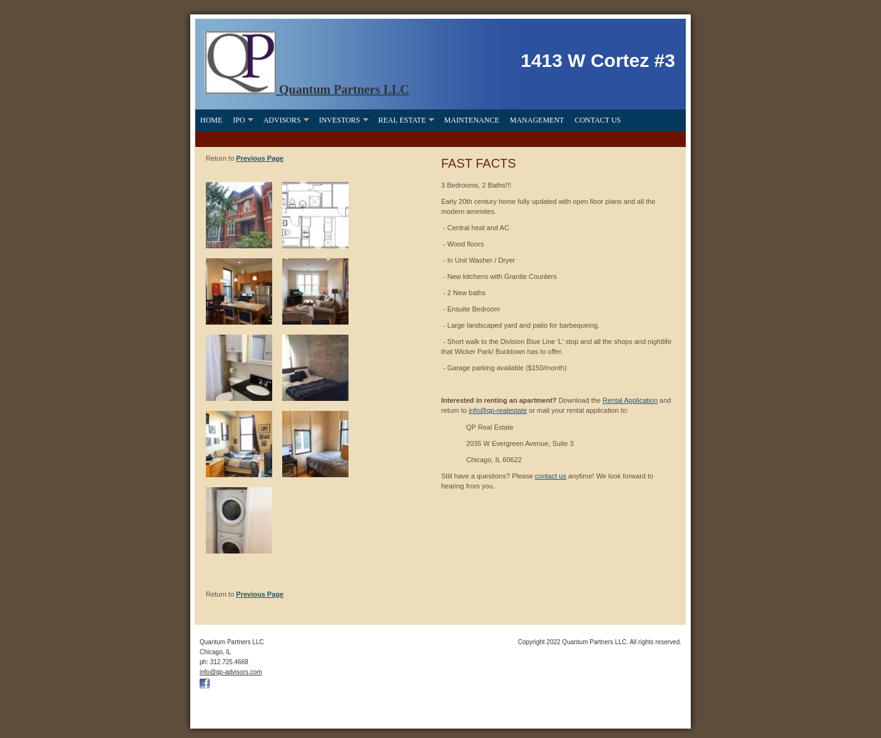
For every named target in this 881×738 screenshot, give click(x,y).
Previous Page (259, 158)
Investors (339, 120)
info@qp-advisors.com (231, 672)
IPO (239, 120)
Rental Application (630, 400)
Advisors (282, 120)
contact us (550, 476)
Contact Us (597, 120)
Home (211, 120)
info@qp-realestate (498, 410)
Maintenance (471, 120)
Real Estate (402, 120)
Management (537, 120)
